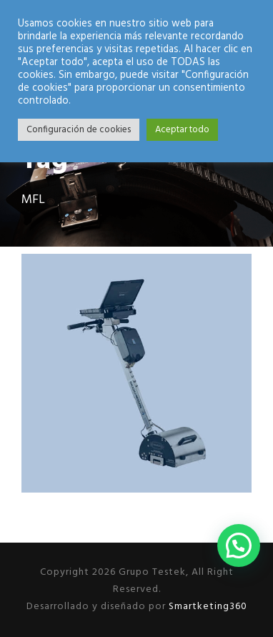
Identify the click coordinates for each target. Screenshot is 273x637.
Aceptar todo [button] (182, 129)
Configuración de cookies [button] (78, 129)
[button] (238, 545)
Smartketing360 (206, 606)
